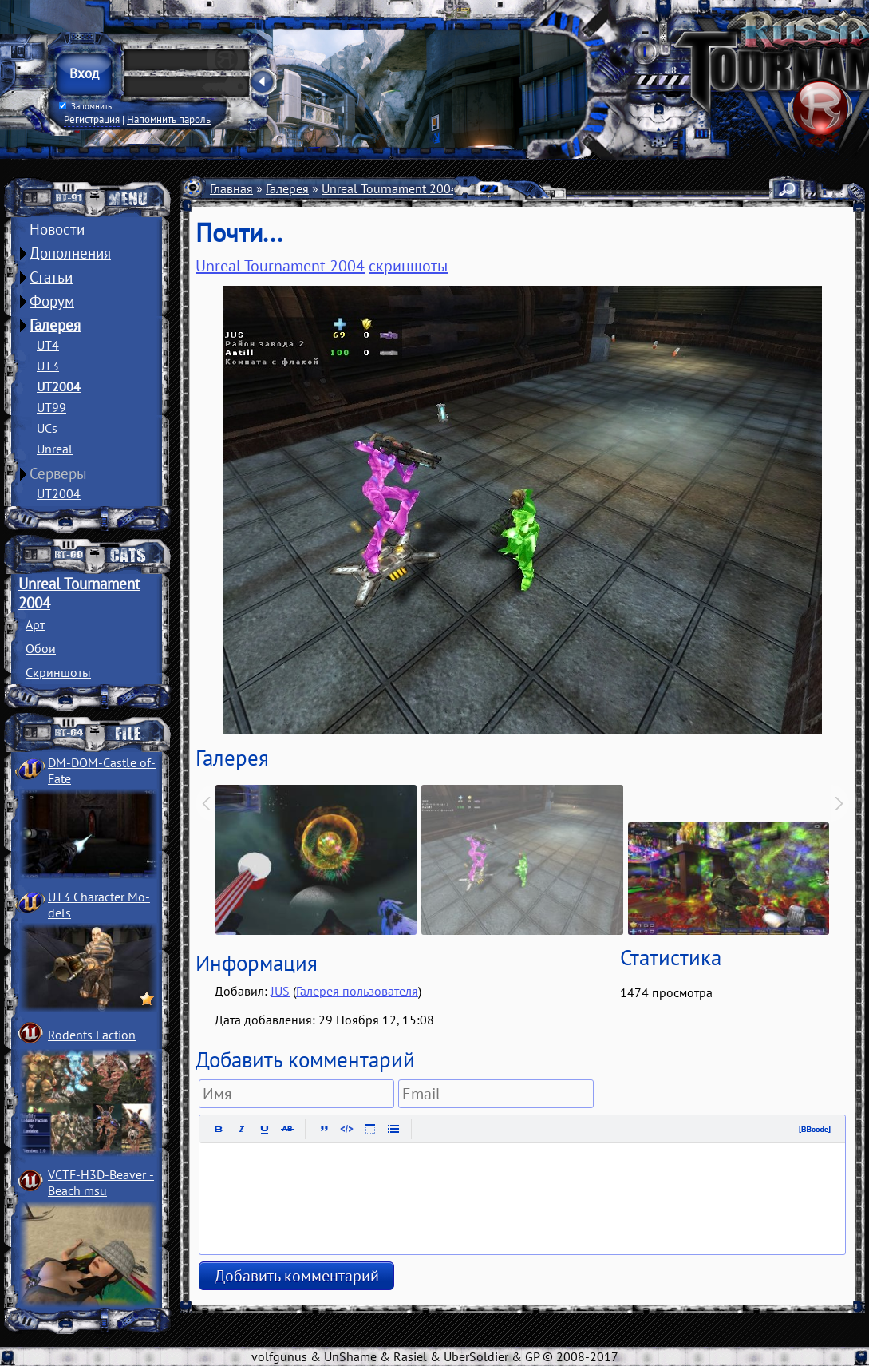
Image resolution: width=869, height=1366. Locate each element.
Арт (35, 624)
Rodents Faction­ (92, 1035)
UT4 (48, 345)
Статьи (51, 277)
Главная (231, 188)
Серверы (58, 473)
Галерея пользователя (357, 991)
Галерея (55, 325)
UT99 (51, 407)
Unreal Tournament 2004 (390, 188)
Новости (57, 229)
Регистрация (92, 119)
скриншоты (408, 265)
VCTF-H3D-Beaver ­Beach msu (101, 1182)
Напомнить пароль (169, 119)
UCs (47, 428)
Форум (52, 301)
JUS (280, 991)
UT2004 (59, 386)
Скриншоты (58, 672)
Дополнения (70, 253)
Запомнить (85, 106)
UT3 (48, 366)
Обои (41, 648)
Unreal (55, 449)
